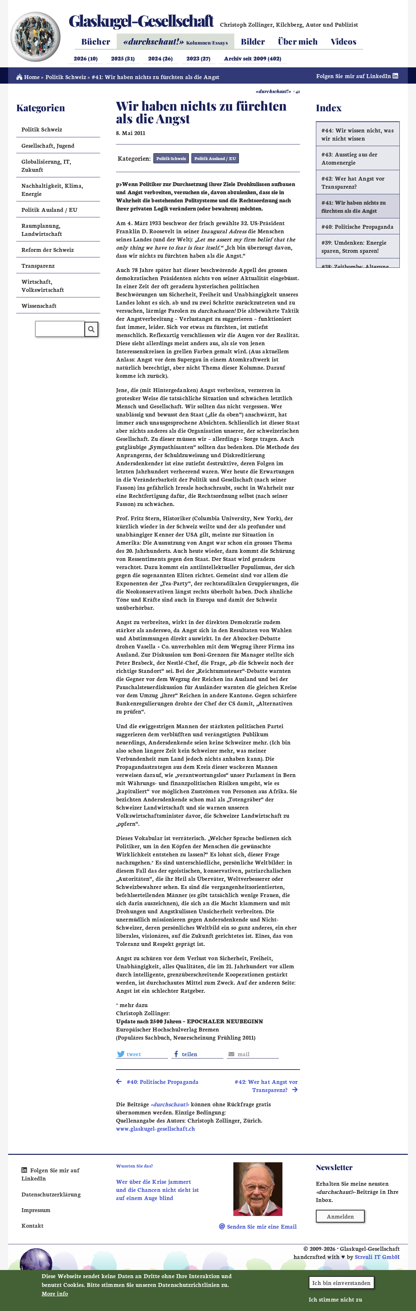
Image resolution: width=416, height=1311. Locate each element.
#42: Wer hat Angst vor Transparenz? (352, 184)
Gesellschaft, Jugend (48, 147)
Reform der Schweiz (47, 251)
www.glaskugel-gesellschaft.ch (155, 1130)
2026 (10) (86, 58)
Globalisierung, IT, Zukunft (46, 167)
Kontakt (32, 1226)
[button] (142, 1055)
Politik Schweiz (66, 79)
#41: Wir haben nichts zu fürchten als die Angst (353, 208)
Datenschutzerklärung (51, 1195)
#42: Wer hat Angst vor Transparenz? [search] (266, 1087)
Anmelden (340, 1218)
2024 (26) (160, 58)
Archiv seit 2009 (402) (252, 58)
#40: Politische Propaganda (357, 228)
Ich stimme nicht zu (335, 1302)
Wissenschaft (39, 307)
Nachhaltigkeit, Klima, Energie (52, 191)
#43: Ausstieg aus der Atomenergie (349, 160)
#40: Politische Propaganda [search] (157, 1083)
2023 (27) (199, 58)
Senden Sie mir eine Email (258, 1228)
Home (28, 79)
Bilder (253, 41)
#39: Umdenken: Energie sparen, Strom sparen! (353, 248)
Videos (344, 41)
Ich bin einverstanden (341, 1285)
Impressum (36, 1211)
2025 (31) (123, 58)
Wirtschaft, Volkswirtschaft (42, 287)
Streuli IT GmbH (377, 1258)
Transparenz (38, 267)
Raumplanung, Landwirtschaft (41, 231)
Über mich (298, 41)
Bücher (95, 41)
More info (55, 1296)
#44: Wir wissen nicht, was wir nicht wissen (357, 136)
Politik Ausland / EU (213, 160)
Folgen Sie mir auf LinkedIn (358, 78)
